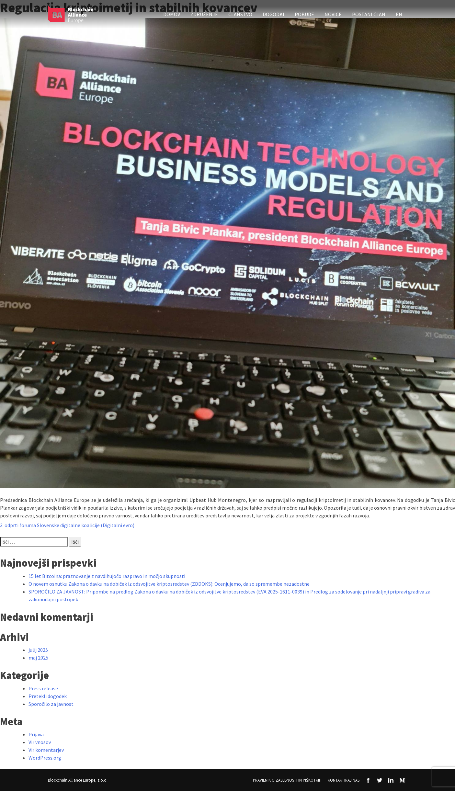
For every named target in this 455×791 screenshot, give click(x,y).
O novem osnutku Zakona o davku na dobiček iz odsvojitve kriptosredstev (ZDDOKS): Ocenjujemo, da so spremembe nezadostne (169, 584)
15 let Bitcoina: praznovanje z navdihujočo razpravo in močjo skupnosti (106, 576)
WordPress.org (44, 757)
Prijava (36, 734)
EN (399, 14)
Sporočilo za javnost (51, 704)
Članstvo (240, 14)
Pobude (304, 14)
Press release (43, 688)
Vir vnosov (39, 742)
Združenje (204, 14)
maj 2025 (38, 657)
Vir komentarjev (46, 750)
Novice (333, 14)
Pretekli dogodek (47, 696)
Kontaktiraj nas (343, 780)
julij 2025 (38, 650)
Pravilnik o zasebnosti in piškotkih (287, 780)
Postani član (368, 14)
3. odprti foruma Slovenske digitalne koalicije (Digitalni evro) (67, 525)
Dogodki (273, 14)
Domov (171, 14)
